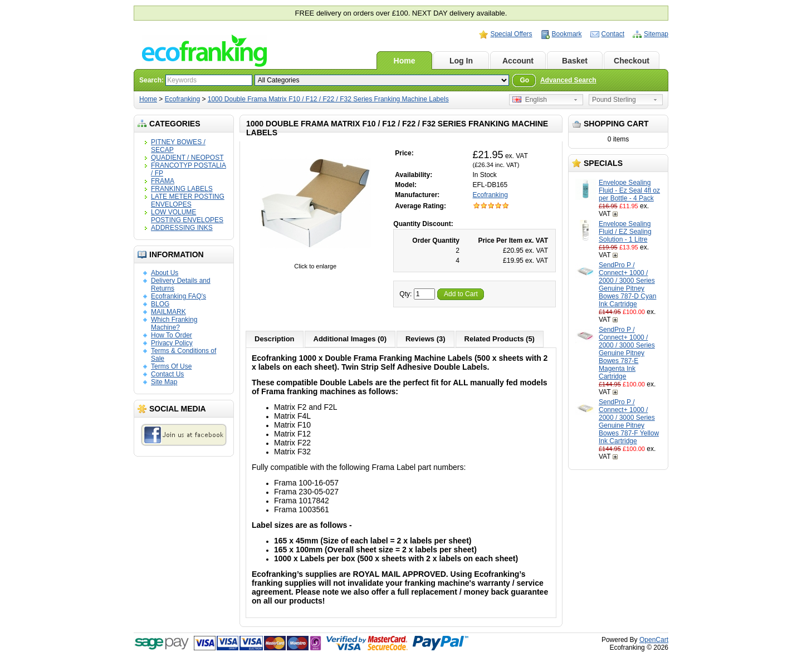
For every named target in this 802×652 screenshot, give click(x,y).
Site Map (164, 382)
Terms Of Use (171, 366)
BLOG (160, 304)
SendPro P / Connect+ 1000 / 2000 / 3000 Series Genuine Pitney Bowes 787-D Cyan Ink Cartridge (627, 284)
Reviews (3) (425, 339)
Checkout (631, 60)
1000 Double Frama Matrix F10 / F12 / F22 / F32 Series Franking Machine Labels (328, 99)
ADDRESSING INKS (182, 228)
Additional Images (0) (350, 339)
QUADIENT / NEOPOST (187, 157)
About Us (164, 273)
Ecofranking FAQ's (178, 296)
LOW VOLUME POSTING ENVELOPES (187, 216)
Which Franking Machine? (174, 323)
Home (404, 60)
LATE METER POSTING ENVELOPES (187, 200)
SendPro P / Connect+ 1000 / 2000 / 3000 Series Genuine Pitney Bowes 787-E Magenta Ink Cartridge (627, 353)
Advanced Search (568, 80)
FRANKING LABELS (182, 189)
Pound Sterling (614, 100)
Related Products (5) (499, 339)
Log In (461, 60)
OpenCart (653, 640)
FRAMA (162, 181)
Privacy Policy (172, 343)
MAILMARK (168, 312)
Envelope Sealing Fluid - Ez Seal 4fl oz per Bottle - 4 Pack (629, 190)
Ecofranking (182, 99)
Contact (613, 34)
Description (275, 339)
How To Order (171, 335)
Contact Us (167, 374)
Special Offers (511, 34)
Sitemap (656, 34)
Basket (575, 60)
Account (518, 60)
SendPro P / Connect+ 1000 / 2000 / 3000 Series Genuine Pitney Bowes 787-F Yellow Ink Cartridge (629, 421)
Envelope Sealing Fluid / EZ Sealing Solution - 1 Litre (625, 231)
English (529, 100)
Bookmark (567, 34)
